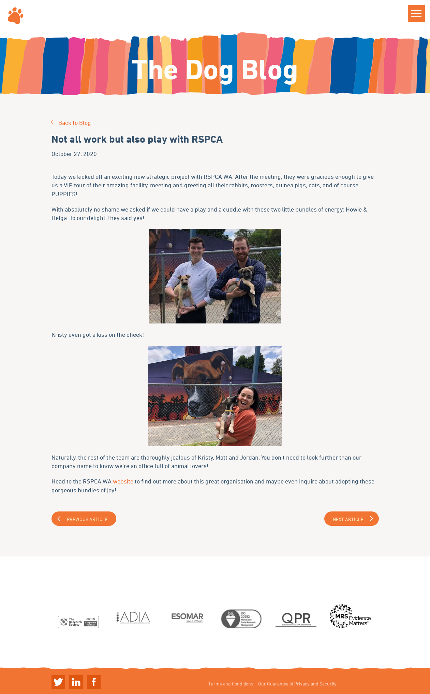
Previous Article (87, 519)
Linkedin (76, 682)
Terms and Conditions (230, 683)
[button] (416, 13)
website (124, 481)
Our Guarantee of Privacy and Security (297, 683)
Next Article (348, 519)
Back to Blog (74, 122)
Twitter (58, 682)
